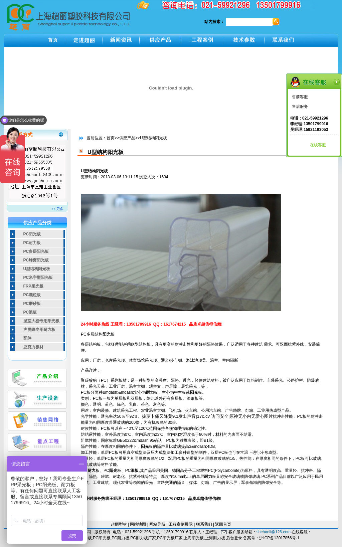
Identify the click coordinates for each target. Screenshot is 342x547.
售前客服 (300, 97)
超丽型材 (119, 524)
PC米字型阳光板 (38, 277)
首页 (111, 138)
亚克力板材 (33, 347)
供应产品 (127, 138)
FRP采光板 (33, 286)
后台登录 (234, 538)
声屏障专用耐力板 (39, 329)
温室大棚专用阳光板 (41, 321)
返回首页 (223, 524)
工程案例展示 (181, 524)
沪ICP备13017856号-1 (279, 538)
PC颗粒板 (32, 295)
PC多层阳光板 (36, 251)
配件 (27, 338)
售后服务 (300, 106)
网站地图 (138, 524)
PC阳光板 (32, 234)
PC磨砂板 (32, 303)
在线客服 (318, 145)
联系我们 (204, 524)
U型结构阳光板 (36, 268)
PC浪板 (30, 312)
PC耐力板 (32, 242)
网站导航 (157, 524)
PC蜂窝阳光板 (36, 260)
